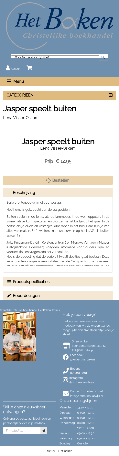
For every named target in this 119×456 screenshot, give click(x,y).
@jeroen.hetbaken (82, 359)
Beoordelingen (23, 295)
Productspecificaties (27, 281)
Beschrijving (20, 192)
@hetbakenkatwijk (81, 382)
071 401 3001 (78, 373)
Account (13, 67)
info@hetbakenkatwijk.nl (86, 396)
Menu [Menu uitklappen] (15, 81)
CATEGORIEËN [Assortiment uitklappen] (19, 95)
